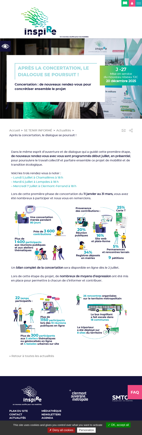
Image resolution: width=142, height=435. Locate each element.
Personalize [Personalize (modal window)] (86, 430)
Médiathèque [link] (51, 411)
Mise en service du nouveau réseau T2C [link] (121, 75)
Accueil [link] (14, 130)
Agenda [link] (47, 418)
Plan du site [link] (18, 411)
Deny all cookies (61, 430)
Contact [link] (15, 414)
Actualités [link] (63, 130)
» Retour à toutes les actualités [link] (31, 356)
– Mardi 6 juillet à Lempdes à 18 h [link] (35, 181)
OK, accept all (118, 424)
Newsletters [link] (51, 414)
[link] (5, 46)
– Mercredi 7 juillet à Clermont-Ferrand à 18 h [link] (43, 186)
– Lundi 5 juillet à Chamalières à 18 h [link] (37, 177)
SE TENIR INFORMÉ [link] (38, 130)
